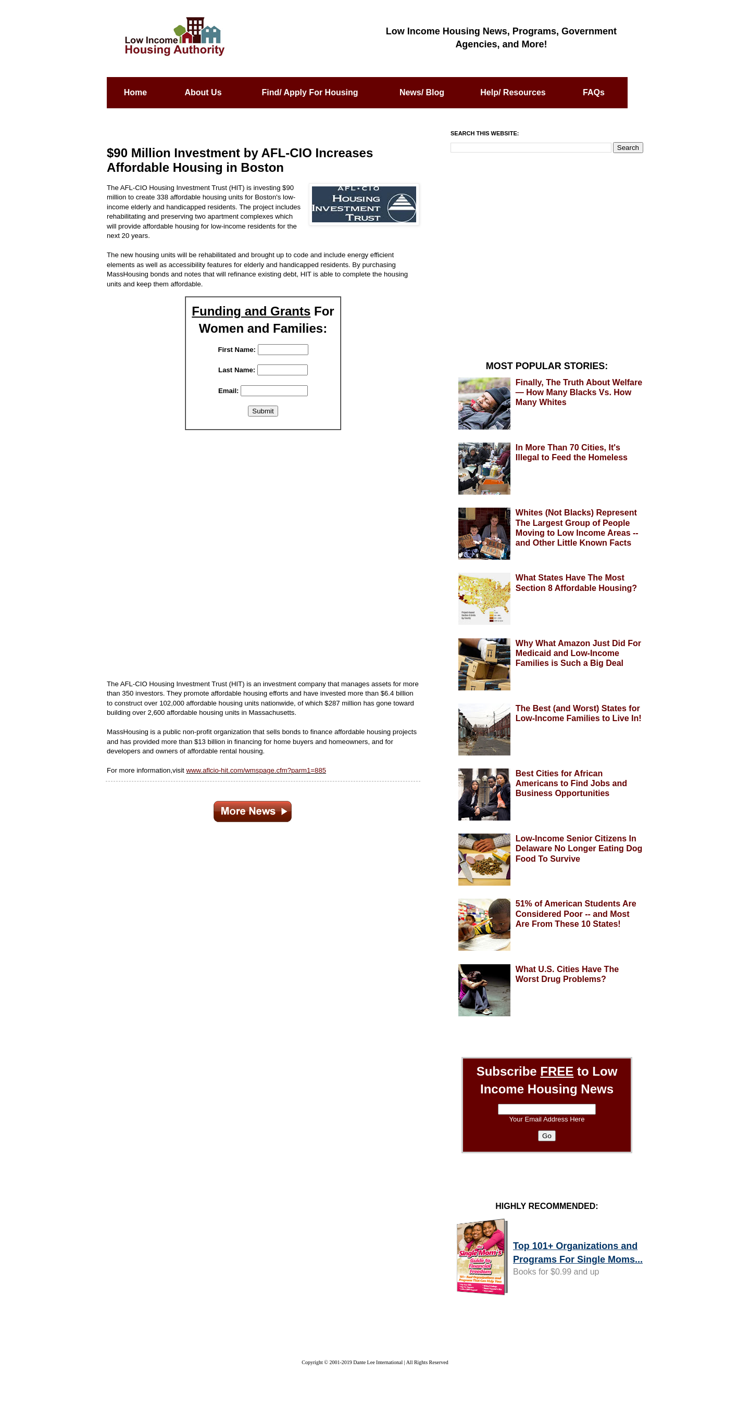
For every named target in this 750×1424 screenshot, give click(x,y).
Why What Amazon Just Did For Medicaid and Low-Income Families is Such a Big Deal (578, 653)
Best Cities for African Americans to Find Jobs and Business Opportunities (571, 783)
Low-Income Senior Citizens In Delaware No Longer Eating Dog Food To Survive (579, 848)
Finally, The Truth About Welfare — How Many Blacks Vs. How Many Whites (579, 392)
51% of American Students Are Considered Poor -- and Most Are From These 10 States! (576, 913)
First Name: (237, 350)
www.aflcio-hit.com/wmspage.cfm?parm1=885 (256, 770)
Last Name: (236, 370)
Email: (228, 391)
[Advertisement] (263, 548)
